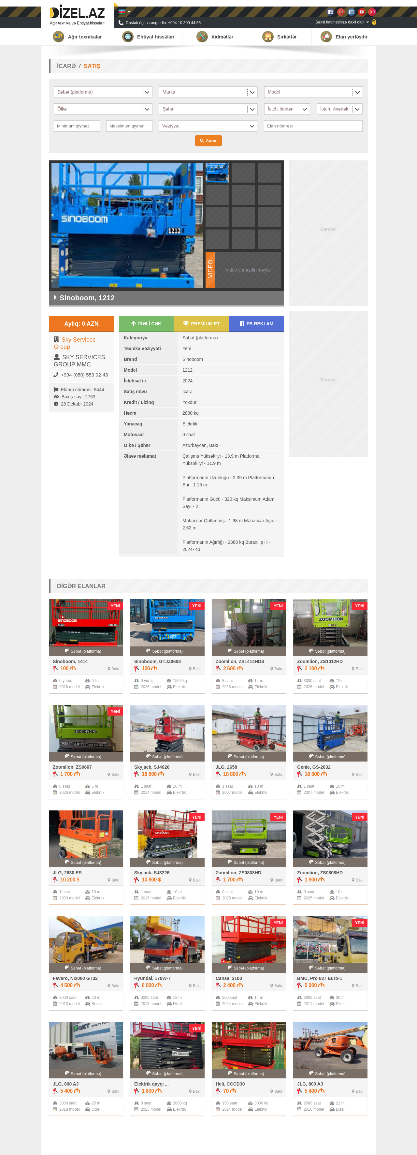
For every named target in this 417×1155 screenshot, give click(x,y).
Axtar (211, 140)
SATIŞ (92, 66)
